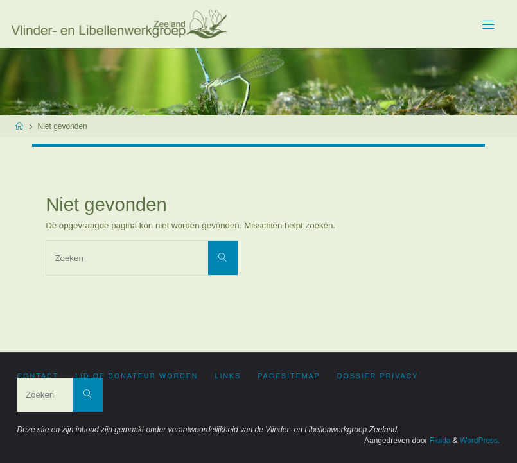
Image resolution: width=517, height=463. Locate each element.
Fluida (439, 440)
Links (228, 376)
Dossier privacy (378, 376)
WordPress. (480, 440)
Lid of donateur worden (136, 376)
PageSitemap (289, 376)
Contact (38, 376)
